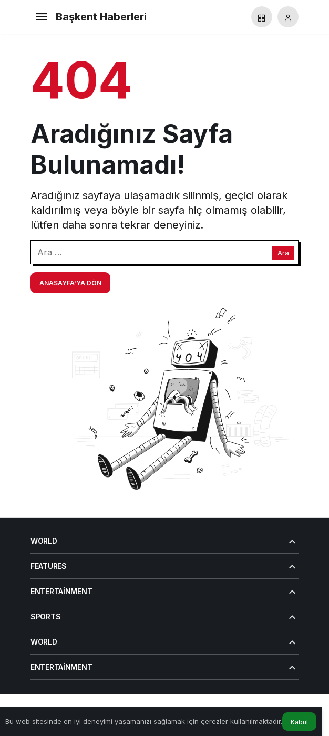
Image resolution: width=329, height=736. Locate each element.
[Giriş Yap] (288, 16)
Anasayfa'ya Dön (70, 283)
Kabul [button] (299, 722)
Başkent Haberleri (101, 17)
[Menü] (41, 16)
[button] (261, 16)
